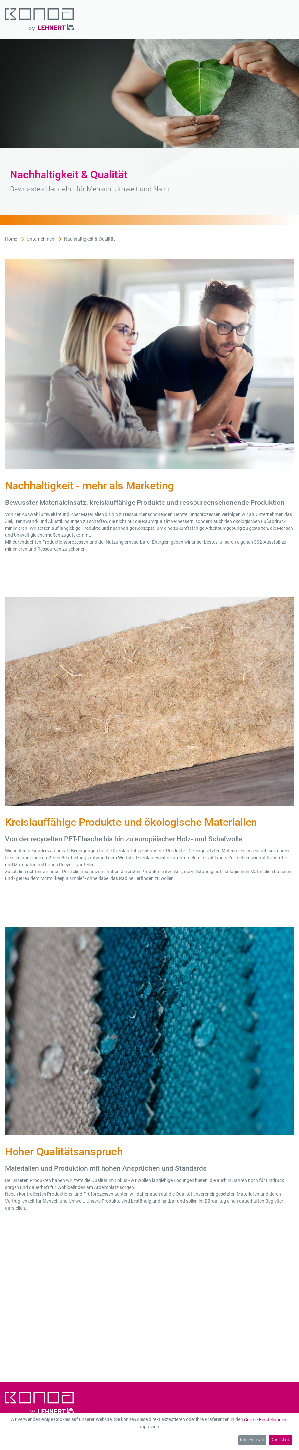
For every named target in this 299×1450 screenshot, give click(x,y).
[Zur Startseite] (39, 19)
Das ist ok (280, 1439)
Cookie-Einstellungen (265, 1419)
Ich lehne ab (252, 1439)
